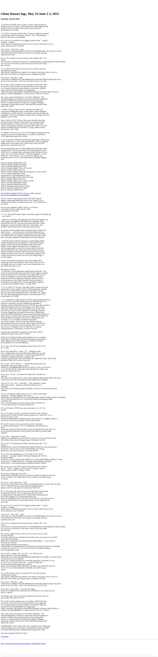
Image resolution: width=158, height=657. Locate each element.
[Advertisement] (79, 5)
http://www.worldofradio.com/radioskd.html (15, 195)
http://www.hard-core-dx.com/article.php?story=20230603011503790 (23, 643)
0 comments (5, 636)
